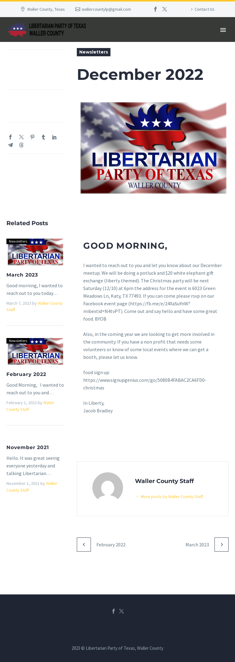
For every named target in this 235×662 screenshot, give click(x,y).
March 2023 (22, 275)
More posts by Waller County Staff (175, 495)
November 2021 (27, 447)
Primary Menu (223, 30)
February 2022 (26, 374)
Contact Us (204, 9)
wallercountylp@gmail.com (106, 9)
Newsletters (93, 52)
